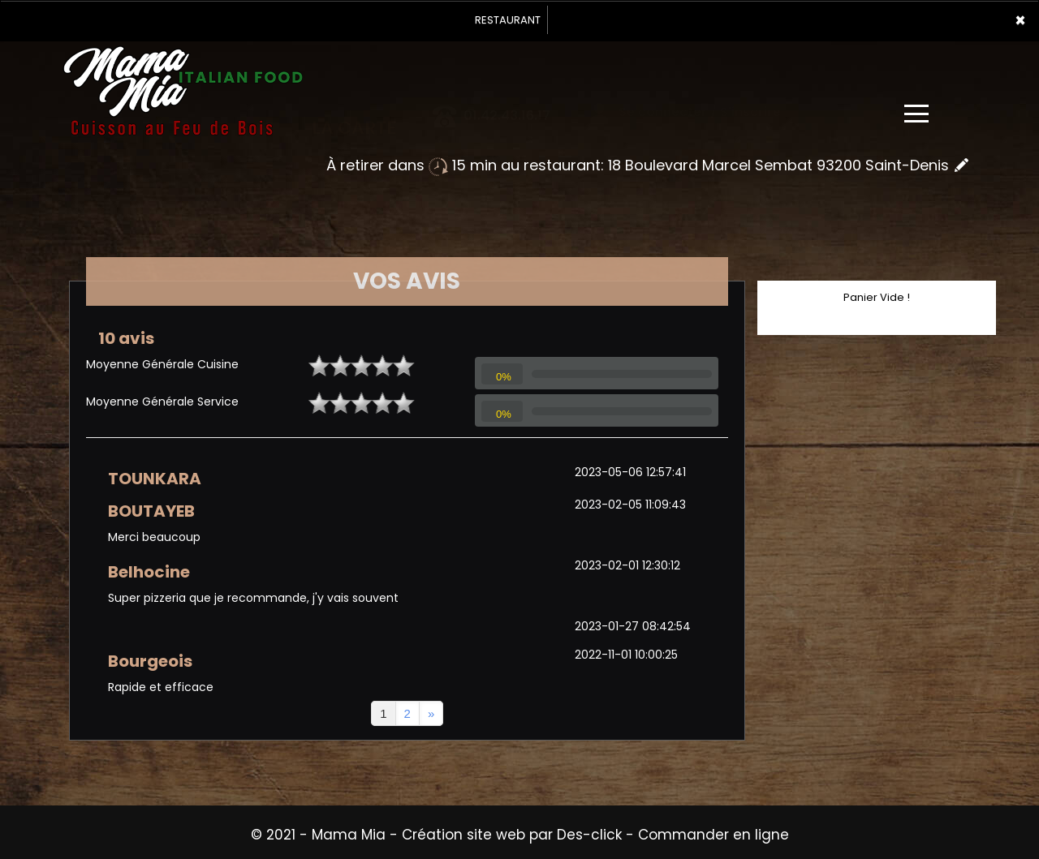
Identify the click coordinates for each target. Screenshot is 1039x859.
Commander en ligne (713, 834)
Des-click (589, 834)
